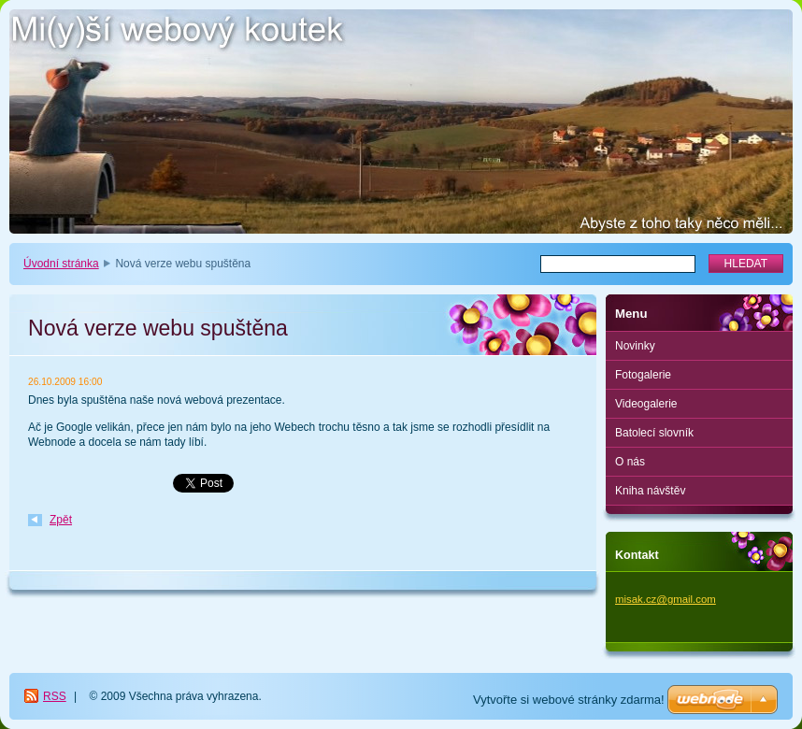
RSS (54, 696)
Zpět (61, 519)
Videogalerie (646, 403)
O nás (630, 461)
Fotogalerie (643, 374)
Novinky (635, 345)
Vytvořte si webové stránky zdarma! (569, 700)
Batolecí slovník (654, 432)
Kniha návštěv (650, 490)
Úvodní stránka (61, 263)
